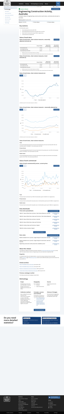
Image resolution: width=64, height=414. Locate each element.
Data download (56, 8)
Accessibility (46, 412)
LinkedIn (50, 406)
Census (27, 3)
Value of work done (8, 13)
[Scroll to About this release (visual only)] (32, 249)
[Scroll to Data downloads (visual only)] (30, 209)
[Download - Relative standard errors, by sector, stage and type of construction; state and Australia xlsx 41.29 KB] (55, 241)
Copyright (20, 412)
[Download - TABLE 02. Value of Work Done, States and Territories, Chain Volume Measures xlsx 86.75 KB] (55, 217)
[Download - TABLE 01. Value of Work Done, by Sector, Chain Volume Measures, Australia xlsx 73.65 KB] (55, 214)
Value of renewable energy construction (27, 264)
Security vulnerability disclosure (37, 407)
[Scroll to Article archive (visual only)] (29, 262)
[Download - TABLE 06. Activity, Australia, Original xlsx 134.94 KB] (55, 229)
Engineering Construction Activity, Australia (29, 6)
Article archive (7, 20)
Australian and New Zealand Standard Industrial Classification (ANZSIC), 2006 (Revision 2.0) (40, 303)
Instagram (51, 403)
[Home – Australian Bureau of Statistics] (7, 399)
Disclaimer (29, 412)
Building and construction (17, 6)
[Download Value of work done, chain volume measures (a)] (56, 75)
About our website (34, 398)
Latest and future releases (23, 398)
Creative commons (9, 412)
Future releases (36, 22)
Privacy (37, 412)
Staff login (56, 412)
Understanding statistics (22, 410)
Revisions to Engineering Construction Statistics (28, 268)
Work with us (33, 400)
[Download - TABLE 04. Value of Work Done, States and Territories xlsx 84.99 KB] (55, 223)
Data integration (21, 407)
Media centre (33, 401)
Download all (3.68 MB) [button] (54, 211)
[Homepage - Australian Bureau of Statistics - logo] (7, 3)
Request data (20, 408)
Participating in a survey (37, 3)
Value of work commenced (9, 15)
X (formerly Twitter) (52, 404)
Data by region (21, 401)
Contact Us (24, 257)
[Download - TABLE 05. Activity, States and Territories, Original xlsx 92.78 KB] (55, 226)
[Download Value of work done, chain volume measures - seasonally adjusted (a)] (56, 110)
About (46, 3)
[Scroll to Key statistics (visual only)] (29, 26)
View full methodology (39, 309)
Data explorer (20, 405)
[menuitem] (21, 3)
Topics (19, 400)
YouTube (51, 407)
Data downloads (7, 17)
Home (5, 6)
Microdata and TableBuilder (23, 404)
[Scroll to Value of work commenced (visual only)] (37, 160)
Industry (11, 6)
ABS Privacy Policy (33, 257)
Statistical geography (22, 402)
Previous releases (51, 22)
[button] (58, 4)
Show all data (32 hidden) (38, 232)
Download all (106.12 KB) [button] (53, 235)
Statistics (21, 3)
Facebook (51, 402)
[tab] (21, 75)
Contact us (33, 405)
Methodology (7, 22)
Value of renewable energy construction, (27, 266)
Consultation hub (34, 404)
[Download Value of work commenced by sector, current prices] (56, 166)
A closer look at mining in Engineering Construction (29, 270)
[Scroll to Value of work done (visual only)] (32, 37)
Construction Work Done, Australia (48, 250)
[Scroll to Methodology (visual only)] (29, 279)
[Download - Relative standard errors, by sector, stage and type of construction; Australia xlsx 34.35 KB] (55, 238)
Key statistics (7, 11)
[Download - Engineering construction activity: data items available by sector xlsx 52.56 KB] (55, 244)
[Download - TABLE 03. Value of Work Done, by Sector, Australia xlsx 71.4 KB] (55, 220)
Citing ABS (33, 402)
